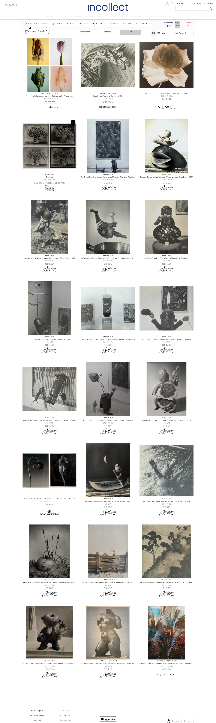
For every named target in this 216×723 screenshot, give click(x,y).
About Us (65, 711)
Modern (107, 32)
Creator (143, 24)
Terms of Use (65, 720)
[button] (167, 4)
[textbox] (192, 8)
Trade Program (36, 711)
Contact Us (11, 5)
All (130, 32)
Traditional (85, 32)
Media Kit (37, 720)
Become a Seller (37, 716)
